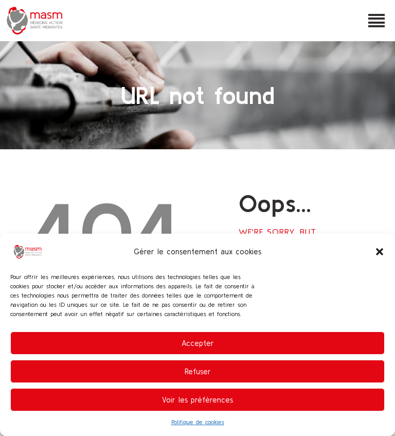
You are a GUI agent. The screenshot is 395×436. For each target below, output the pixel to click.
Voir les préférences (197, 399)
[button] (379, 252)
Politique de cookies (197, 421)
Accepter (198, 343)
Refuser (198, 371)
